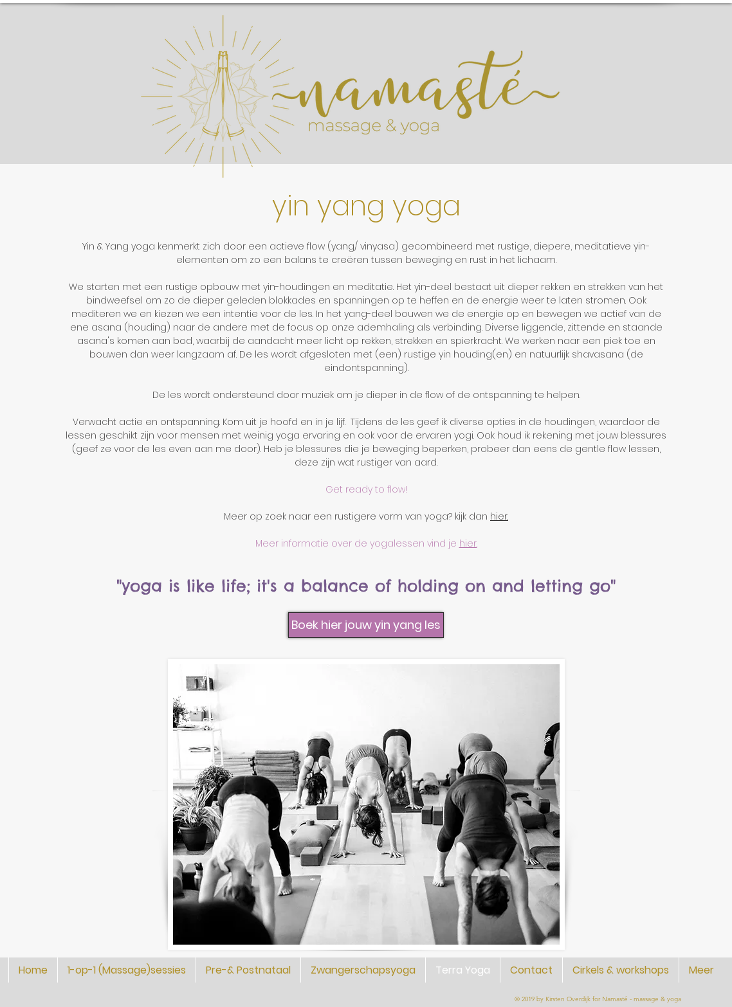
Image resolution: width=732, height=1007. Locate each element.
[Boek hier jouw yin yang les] (366, 625)
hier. (499, 516)
